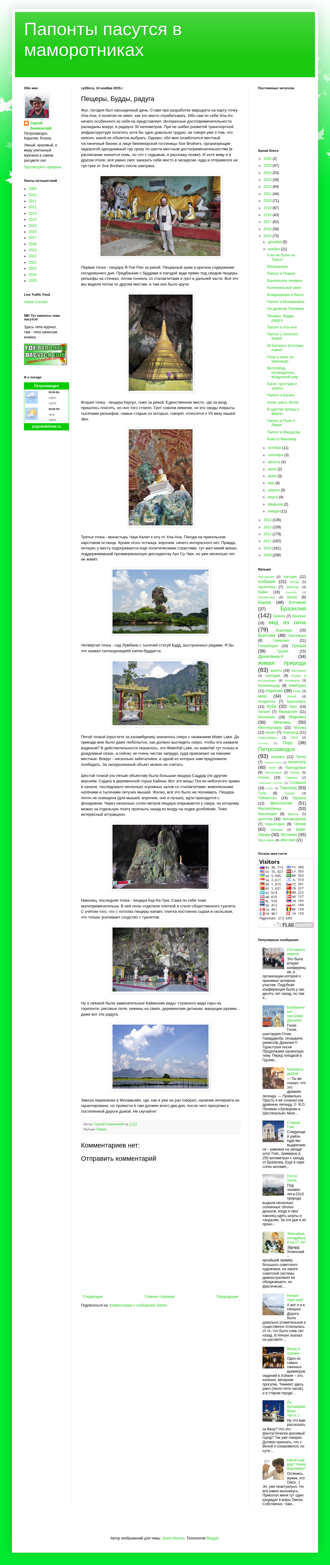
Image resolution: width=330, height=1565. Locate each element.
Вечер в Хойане (293, 1351)
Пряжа (295, 772)
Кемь (297, 691)
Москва (300, 728)
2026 (268, 159)
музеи (271, 732)
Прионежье (273, 772)
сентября (276, 455)
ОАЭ (294, 737)
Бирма (101, 1129)
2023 (32, 268)
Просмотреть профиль (43, 167)
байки (263, 592)
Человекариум (294, 819)
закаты (276, 670)
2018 (32, 244)
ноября (274, 249)
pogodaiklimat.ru (46, 426)
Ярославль (266, 840)
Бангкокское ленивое (284, 281)
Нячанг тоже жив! (295, 1298)
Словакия (298, 783)
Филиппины (269, 808)
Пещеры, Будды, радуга (281, 318)
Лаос (293, 707)
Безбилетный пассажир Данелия (296, 1013)
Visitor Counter (36, 302)
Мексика (282, 722)
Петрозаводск (46, 386)
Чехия (300, 823)
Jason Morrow (173, 1538)
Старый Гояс (293, 1124)
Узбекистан (267, 798)
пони (272, 767)
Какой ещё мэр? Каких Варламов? (296, 1464)
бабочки (292, 587)
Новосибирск (268, 737)
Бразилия (293, 608)
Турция (289, 793)
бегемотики (266, 597)
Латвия (264, 712)
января (274, 511)
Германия (281, 640)
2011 (32, 201)
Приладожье (295, 768)
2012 (32, 207)
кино (262, 696)
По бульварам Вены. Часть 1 (296, 1408)
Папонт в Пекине (281, 273)
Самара (291, 777)
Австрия (290, 577)
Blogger (212, 1538)
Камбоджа (297, 685)
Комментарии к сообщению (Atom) (138, 1305)
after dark (288, 840)
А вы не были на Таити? (281, 257)
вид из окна (287, 622)
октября (275, 448)
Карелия (274, 690)
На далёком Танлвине (285, 309)
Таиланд (288, 787)
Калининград (269, 685)
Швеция (277, 829)
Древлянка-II (271, 656)
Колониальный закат (284, 288)
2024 (32, 275)
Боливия (297, 602)
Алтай (294, 582)
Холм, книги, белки (282, 402)
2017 (32, 238)
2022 (32, 262)
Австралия (266, 577)
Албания (266, 581)
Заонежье (298, 670)
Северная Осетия (270, 782)
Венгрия (299, 616)
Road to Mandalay (281, 439)
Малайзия (266, 717)
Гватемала (297, 636)
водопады (284, 630)
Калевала (292, 680)
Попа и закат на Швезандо (280, 359)
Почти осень (292, 1178)
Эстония (288, 834)
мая (271, 483)
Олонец (263, 743)
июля (273, 469)
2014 (32, 219)
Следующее (92, 1296)
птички (263, 777)
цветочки (265, 819)
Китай (291, 696)
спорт (269, 788)
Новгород (290, 732)
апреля (274, 490)
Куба (271, 706)
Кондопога (266, 701)
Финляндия (267, 814)
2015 (32, 226)
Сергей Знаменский (41, 125)
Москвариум (277, 266)
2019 (32, 250)
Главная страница (160, 1296)
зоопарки (272, 676)
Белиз (292, 597)
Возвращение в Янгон (285, 295)
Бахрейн (291, 592)
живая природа (282, 663)
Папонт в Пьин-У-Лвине (281, 423)
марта (273, 497)
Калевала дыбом (295, 1071)
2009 (32, 189)
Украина (299, 798)
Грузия (282, 651)
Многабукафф (270, 728)
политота (297, 762)
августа (274, 462)
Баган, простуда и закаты (282, 386)
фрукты (293, 814)
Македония (288, 712)
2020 (268, 201)
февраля (276, 504)
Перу (287, 742)
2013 (32, 213)
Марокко (297, 716)
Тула (262, 793)
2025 (32, 281)
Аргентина (266, 587)
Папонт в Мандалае (283, 432)
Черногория (274, 824)
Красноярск (296, 701)
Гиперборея (268, 646)
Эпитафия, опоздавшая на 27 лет (296, 1238)
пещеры (278, 757)
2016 (32, 232)
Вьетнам (266, 635)
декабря (275, 242)
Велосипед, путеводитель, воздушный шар (282, 372)
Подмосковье (273, 762)
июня (273, 476)
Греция (299, 645)
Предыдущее (227, 1296)
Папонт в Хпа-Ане (282, 327)
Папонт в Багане (281, 395)
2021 (32, 256)
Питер (301, 757)
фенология (281, 803)
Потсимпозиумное (296, 952)
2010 (32, 195)
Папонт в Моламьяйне (285, 302)
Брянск (279, 616)
